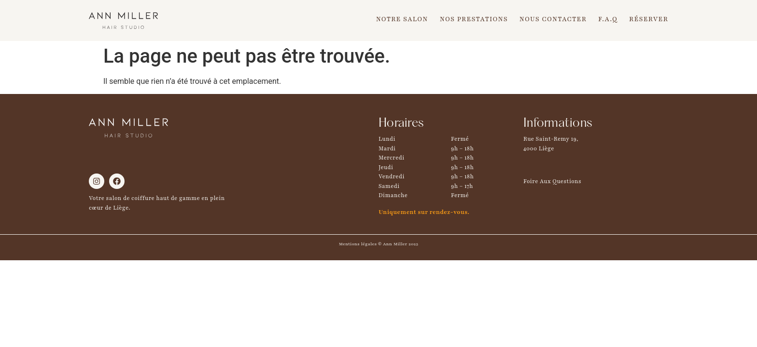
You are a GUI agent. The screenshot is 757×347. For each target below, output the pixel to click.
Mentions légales (358, 244)
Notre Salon (402, 19)
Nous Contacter (553, 19)
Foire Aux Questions (552, 181)
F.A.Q (607, 19)
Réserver (648, 19)
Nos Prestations (474, 19)
